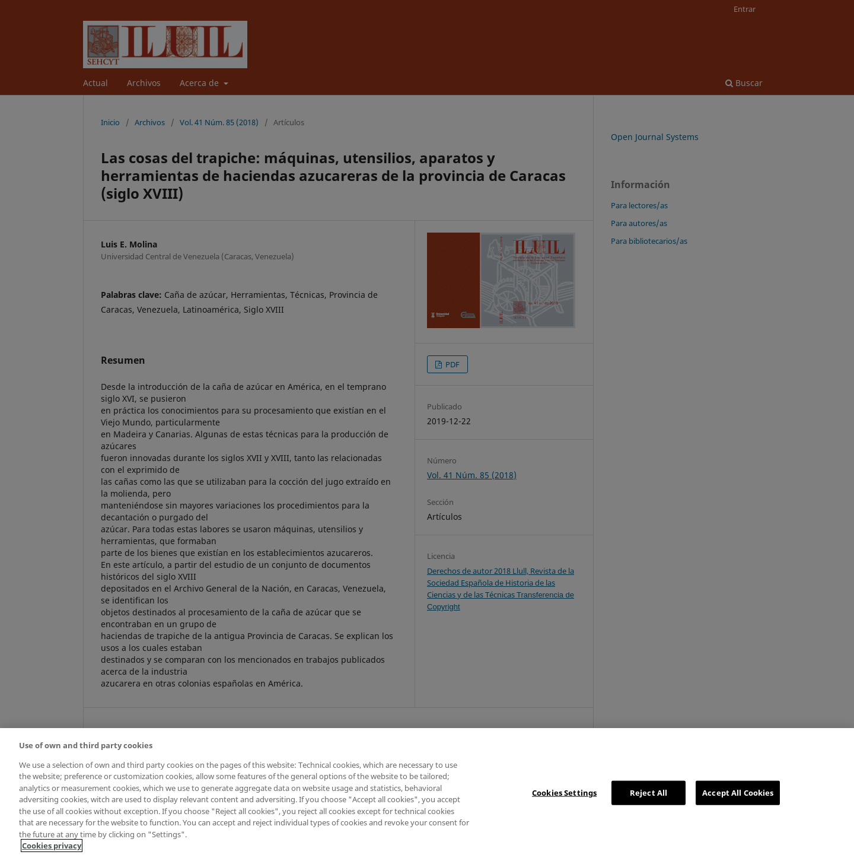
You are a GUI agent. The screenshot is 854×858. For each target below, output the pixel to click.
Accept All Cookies (737, 792)
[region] (427, 793)
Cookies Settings (564, 792)
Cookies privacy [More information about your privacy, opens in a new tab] (51, 845)
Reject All (648, 792)
